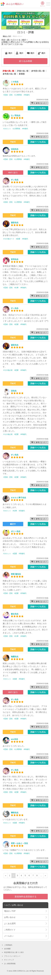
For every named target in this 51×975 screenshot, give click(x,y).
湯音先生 (14, 222)
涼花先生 (14, 149)
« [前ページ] (5, 875)
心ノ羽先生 (15, 115)
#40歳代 (25, 129)
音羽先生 (14, 259)
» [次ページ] (45, 875)
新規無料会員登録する (25, 896)
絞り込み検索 (25, 61)
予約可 (13, 108)
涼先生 (14, 391)
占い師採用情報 (10, 964)
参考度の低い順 (9, 74)
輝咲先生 (14, 813)
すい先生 (14, 180)
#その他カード (8, 239)
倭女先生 (14, 614)
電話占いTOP (7, 36)
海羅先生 (14, 657)
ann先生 (14, 739)
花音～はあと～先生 (19, 843)
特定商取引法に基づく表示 (14, 952)
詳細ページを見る (38, 108)
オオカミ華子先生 (18, 498)
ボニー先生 (15, 531)
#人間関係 (18, 95)
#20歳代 (22, 511)
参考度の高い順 (38, 71)
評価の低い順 (22, 71)
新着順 (22, 74)
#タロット (7, 129)
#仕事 (16, 288)
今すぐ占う (13, 172)
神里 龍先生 (16, 574)
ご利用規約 (8, 945)
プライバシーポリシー (12, 956)
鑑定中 (13, 524)
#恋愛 (18, 239)
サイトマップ (9, 960)
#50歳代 (23, 324)
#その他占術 (8, 370)
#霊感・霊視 (8, 95)
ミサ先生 (14, 82)
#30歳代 (27, 95)
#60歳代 (23, 288)
